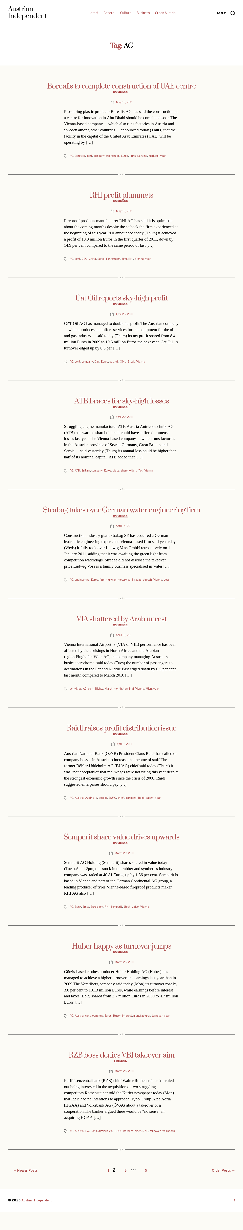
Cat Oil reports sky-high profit (121, 300)
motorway (129, 585)
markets (162, 157)
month (121, 695)
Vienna (145, 261)
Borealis (80, 157)
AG (71, 157)
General (109, 13)
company (102, 157)
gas (115, 365)
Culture (125, 13)
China (94, 261)
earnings (100, 1025)
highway (115, 585)
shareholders (134, 475)
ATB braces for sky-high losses (121, 404)
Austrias (92, 805)
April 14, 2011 (124, 532)
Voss (175, 585)
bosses (105, 805)
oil (120, 365)
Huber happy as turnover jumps (121, 955)
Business (143, 13)
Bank (78, 915)
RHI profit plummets (121, 196)
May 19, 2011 (124, 104)
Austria (80, 805)
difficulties (107, 1146)
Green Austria (165, 13)
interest (132, 1025)
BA (88, 1146)
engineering (83, 585)
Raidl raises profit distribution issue (121, 734)
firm (129, 261)
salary (155, 805)
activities (76, 695)
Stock (135, 365)
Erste (87, 915)
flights (101, 695)
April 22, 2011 (124, 421)
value (143, 915)
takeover (162, 1146)
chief (124, 805)
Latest (93, 13)
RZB (151, 1146)
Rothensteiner (136, 1146)
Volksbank (77, 1151)
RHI (136, 261)
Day (99, 365)
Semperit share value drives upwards (121, 844)
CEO (85, 261)
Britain (86, 475)
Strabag (142, 585)
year (173, 157)
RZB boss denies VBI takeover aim (121, 1069)
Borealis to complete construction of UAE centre (121, 86)
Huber (121, 1025)
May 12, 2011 (124, 214)
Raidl (146, 805)
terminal (134, 695)
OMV (126, 365)
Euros (130, 157)
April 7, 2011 (124, 752)
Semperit (121, 915)
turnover (167, 1025)
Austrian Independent (39, 1219)
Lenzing (149, 157)
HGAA (121, 1146)
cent (91, 157)
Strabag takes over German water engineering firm (121, 514)
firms (139, 157)
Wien (155, 695)
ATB (77, 475)
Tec (146, 475)
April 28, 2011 (124, 318)
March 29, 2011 (124, 862)
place (119, 475)
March (111, 695)
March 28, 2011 (124, 972)
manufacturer (149, 1025)
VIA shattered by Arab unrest (122, 624)
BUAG (115, 805)
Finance (121, 1076)
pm (104, 915)
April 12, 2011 (124, 642)
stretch (154, 585)
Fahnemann (117, 261)
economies (116, 157)
